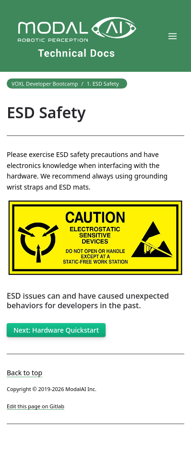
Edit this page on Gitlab (35, 406)
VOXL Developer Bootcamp (45, 83)
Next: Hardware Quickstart (56, 330)
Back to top (24, 372)
